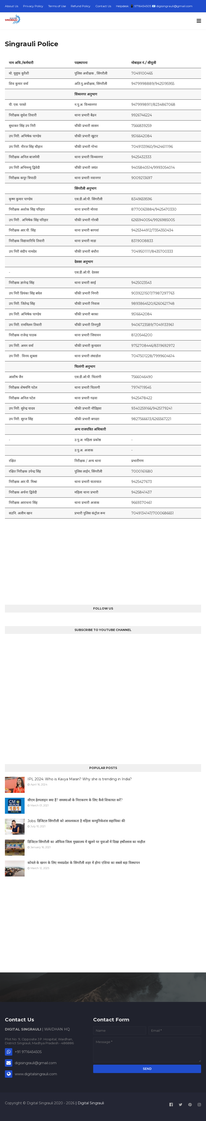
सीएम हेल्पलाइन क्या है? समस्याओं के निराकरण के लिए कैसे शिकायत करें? (75, 800)
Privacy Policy (33, 6)
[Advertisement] (103, 561)
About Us (11, 6)
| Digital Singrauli (89, 1103)
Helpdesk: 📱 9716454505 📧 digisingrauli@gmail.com (154, 6)
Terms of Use (57, 6)
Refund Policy (80, 6)
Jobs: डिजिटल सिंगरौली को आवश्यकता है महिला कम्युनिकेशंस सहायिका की (76, 821)
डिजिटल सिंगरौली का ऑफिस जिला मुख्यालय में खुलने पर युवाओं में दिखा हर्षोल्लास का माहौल (86, 842)
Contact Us (103, 6)
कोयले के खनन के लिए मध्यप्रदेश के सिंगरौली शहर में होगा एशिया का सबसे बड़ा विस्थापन (84, 862)
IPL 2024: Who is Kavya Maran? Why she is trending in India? (80, 779)
